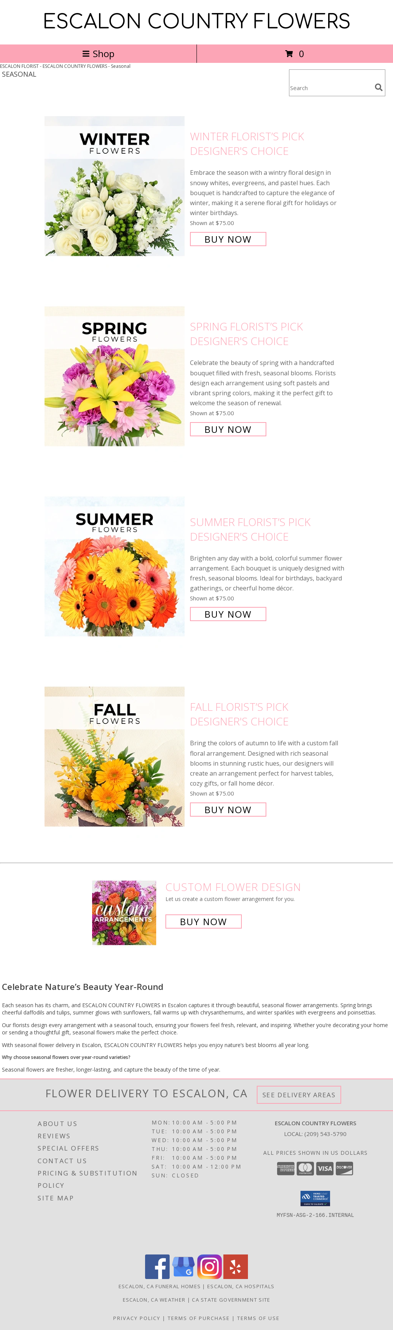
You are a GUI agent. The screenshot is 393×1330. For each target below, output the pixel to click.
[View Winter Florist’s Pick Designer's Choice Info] (115, 187)
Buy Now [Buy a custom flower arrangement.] (203, 921)
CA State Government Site (231, 1299)
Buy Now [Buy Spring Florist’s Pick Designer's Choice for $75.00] (228, 429)
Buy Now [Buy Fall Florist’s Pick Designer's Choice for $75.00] (228, 809)
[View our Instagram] (209, 1277)
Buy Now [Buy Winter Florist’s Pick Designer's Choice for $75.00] (228, 239)
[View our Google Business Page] (183, 1277)
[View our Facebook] (157, 1277)
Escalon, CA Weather (154, 1299)
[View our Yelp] (235, 1277)
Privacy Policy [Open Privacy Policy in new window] (136, 1318)
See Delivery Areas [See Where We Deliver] (299, 1094)
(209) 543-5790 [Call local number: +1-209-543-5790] (325, 1134)
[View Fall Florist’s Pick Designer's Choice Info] (115, 757)
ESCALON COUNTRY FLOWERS (197, 22)
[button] (315, 1198)
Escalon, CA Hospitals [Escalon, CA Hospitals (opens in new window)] (240, 1286)
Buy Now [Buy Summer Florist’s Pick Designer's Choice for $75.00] (228, 614)
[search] (379, 87)
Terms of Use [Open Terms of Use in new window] (258, 1318)
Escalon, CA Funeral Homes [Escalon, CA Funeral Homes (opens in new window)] (160, 1286)
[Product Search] (330, 87)
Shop (98, 53)
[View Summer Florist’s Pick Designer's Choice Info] (115, 567)
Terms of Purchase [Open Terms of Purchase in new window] (199, 1318)
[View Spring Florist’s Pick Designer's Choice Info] (115, 377)
